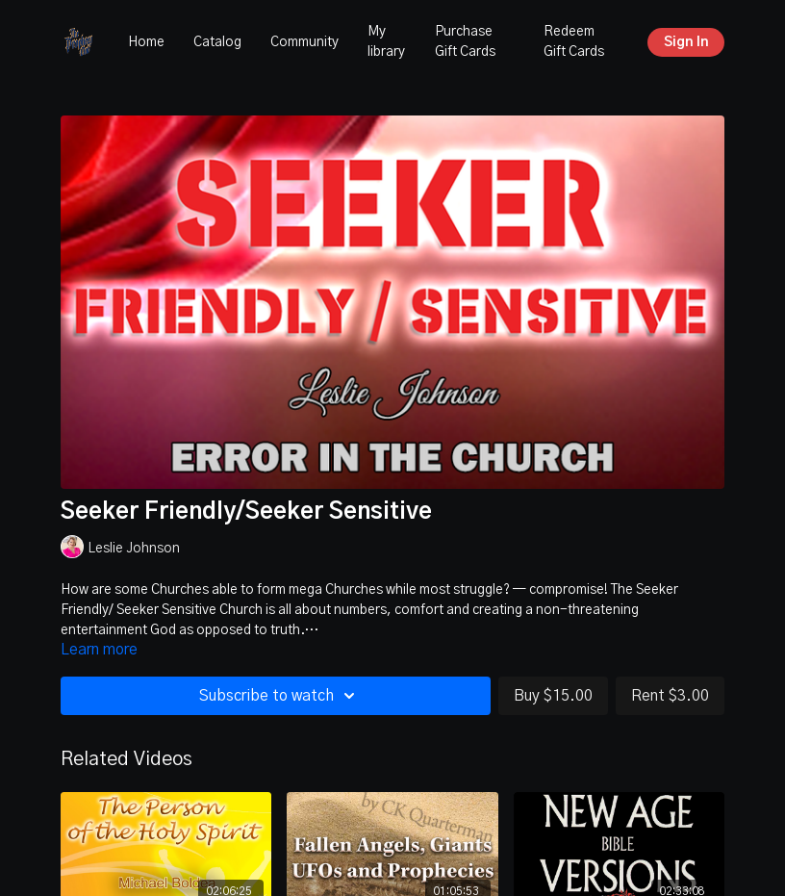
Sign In (686, 42)
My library (386, 42)
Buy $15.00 (553, 696)
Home (146, 42)
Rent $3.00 (670, 696)
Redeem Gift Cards (574, 42)
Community (304, 42)
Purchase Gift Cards (465, 42)
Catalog (217, 42)
